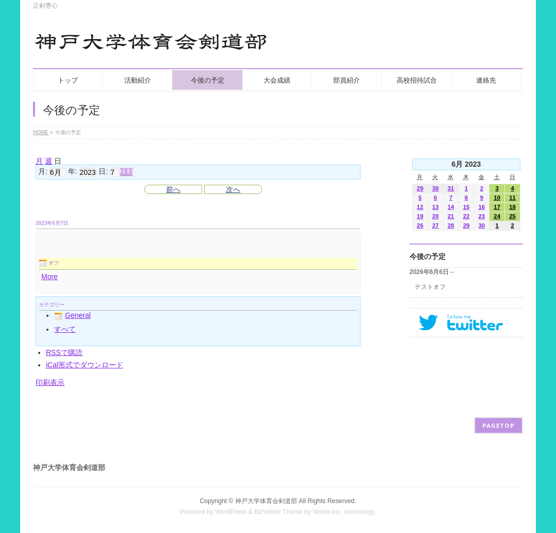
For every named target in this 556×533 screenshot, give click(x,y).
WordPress (231, 511)
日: (103, 172)
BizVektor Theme (278, 511)
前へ (173, 189)
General (72, 315)
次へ (233, 189)
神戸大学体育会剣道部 (266, 501)
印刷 (50, 382)
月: (42, 172)
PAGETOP (498, 425)
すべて (65, 329)
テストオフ (430, 286)
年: (72, 172)
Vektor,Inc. (327, 511)
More (49, 276)
